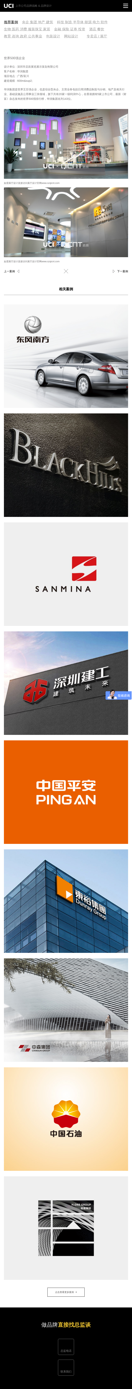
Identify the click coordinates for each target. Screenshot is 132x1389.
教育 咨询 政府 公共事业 (23, 36)
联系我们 (66, 1371)
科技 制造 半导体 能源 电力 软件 (82, 22)
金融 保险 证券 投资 (69, 29)
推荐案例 (11, 22)
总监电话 (66, 1350)
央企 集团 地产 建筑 (37, 22)
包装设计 (53, 36)
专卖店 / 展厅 (97, 36)
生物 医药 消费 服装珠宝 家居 (27, 29)
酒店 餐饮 (96, 29)
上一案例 (9, 271)
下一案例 (122, 271)
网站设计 (71, 36)
